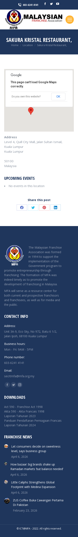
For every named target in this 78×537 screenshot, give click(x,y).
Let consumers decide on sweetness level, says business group (36, 448)
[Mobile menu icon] (70, 19)
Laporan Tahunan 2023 (20, 416)
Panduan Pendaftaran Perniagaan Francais (33, 421)
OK (58, 96)
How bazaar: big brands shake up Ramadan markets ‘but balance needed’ (36, 466)
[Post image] (6, 446)
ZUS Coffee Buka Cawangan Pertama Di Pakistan (38, 502)
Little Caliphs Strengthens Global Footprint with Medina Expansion (33, 484)
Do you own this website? (26, 96)
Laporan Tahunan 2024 (20, 425)
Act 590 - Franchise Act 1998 (23, 407)
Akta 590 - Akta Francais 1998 (24, 411)
